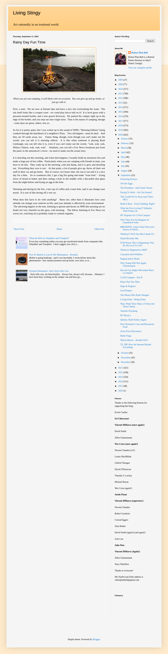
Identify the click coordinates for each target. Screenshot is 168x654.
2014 (120, 107)
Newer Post (19, 229)
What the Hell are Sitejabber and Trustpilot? (49, 238)
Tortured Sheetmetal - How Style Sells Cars (49, 271)
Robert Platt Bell (139, 53)
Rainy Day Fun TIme (130, 282)
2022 (120, 372)
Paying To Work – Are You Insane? (136, 192)
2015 (120, 112)
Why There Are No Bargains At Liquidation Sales (134, 221)
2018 (120, 125)
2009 (120, 84)
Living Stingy (26, 12)
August (124, 171)
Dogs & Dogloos (128, 286)
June (123, 161)
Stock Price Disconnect (131, 331)
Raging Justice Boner (130, 259)
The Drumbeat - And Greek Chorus (136, 188)
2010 (120, 89)
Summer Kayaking (128, 311)
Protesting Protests (128, 179)
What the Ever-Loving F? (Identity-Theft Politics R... (136, 209)
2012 (120, 98)
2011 (120, 93)
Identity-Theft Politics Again (133, 320)
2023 (120, 377)
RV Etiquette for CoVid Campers (135, 215)
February (125, 143)
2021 (120, 368)
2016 (120, 116)
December (126, 362)
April (123, 152)
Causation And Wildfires (131, 254)
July (123, 166)
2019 (120, 130)
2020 (120, 135)
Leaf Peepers (126, 290)
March (124, 148)
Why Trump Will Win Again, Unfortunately (133, 264)
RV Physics (125, 315)
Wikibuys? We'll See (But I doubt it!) (137, 234)
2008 (120, 80)
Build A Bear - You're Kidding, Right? (137, 204)
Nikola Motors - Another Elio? (134, 340)
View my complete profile (140, 68)
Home (59, 229)
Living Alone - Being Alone (133, 299)
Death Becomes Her (129, 238)
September (126, 175)
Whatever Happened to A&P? (133, 250)
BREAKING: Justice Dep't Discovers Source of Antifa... (137, 228)
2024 (120, 381)
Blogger (96, 639)
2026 (120, 390)
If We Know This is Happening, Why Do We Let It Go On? (137, 244)
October (125, 353)
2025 (120, 386)
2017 (120, 121)
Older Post (99, 229)
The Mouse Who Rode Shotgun (134, 295)
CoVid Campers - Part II (131, 277)
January (124, 138)
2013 (120, 103)
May (123, 157)
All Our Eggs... (127, 183)
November (126, 357)
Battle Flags (125, 336)
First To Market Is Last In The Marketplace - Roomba (53, 255)
